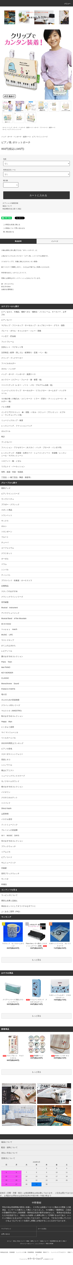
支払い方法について (19, 1241)
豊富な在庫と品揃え (9, 901)
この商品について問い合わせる (12, 228)
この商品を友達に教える (10, 224)
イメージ (54, 241)
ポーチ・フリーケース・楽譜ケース (45, 127)
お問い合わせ (5, 1234)
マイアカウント (6, 1228)
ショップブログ (39, 1243)
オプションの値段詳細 (10, 203)
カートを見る (42, 1228)
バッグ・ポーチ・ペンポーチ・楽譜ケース (20, 127)
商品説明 (18, 241)
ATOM (51, 1243)
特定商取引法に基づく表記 (12, 209)
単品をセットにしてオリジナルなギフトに (18, 906)
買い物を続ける (7, 232)
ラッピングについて (9, 895)
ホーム (4, 127)
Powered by (36, 1259)
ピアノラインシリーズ (14, 129)
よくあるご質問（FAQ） (11, 911)
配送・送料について (32, 1241)
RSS (47, 1243)
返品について (7, 206)
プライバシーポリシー (26, 1243)
